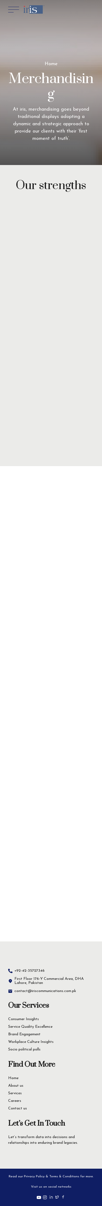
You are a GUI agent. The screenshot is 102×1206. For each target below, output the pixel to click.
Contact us (17, 1108)
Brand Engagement (24, 1034)
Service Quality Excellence (30, 1027)
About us (15, 1086)
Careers (14, 1101)
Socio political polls (24, 1049)
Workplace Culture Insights (31, 1042)
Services (15, 1093)
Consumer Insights (23, 1019)
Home (51, 64)
